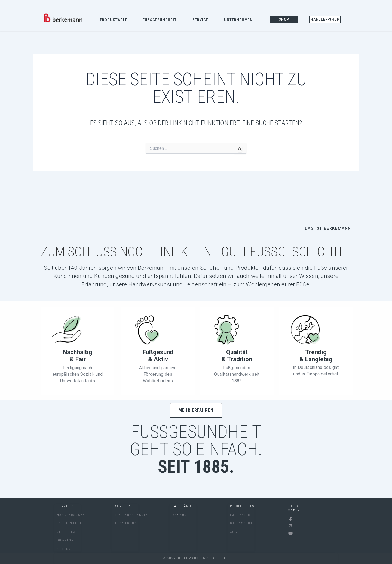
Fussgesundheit (161, 20)
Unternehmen (239, 20)
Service (201, 20)
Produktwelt (115, 20)
